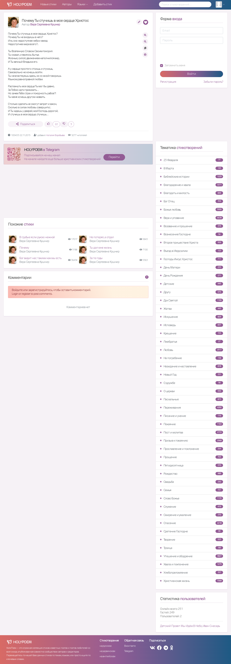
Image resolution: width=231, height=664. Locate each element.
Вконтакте (129, 645)
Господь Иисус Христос (191, 259)
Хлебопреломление (191, 572)
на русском (105, 645)
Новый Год (191, 374)
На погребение (191, 358)
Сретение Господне (191, 531)
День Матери (191, 267)
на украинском (107, 651)
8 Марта (191, 168)
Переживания (191, 407)
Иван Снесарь (211, 626)
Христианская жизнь (191, 581)
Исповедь (191, 325)
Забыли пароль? (213, 82)
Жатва (191, 309)
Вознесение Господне (191, 234)
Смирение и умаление (191, 515)
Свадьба (191, 482)
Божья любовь (191, 209)
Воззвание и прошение (191, 226)
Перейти (114, 157)
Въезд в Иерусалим (191, 251)
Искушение (191, 317)
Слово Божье (191, 498)
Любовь (191, 350)
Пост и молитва (191, 432)
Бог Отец (191, 201)
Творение (191, 540)
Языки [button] (81, 4)
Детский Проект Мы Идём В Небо (181, 626)
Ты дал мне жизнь (100, 247)
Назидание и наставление (191, 366)
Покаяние (191, 424)
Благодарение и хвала (191, 185)
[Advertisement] (78, 192)
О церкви (191, 391)
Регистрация (168, 82)
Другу (191, 292)
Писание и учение (191, 416)
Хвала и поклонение (191, 564)
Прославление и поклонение (191, 449)
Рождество (191, 474)
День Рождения (191, 275)
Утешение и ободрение (191, 556)
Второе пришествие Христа (191, 242)
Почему (24, 247)
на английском (107, 656)
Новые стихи (48, 4)
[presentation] (187, 54)
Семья (191, 490)
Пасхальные (191, 399)
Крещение (191, 333)
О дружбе (191, 383)
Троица (191, 548)
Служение (191, 507)
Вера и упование (191, 218)
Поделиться (25, 124)
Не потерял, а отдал (102, 237)
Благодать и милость (191, 193)
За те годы (96, 258)
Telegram (128, 651)
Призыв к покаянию (191, 440)
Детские (191, 284)
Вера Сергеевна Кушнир (45, 24)
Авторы (66, 4)
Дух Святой (191, 300)
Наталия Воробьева (55, 135)
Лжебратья (191, 342)
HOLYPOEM (33, 149)
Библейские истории (191, 177)
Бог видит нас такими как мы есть (40, 258)
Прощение (191, 457)
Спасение (191, 523)
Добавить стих (102, 4)
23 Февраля (191, 160)
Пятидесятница (191, 465)
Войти (191, 74)
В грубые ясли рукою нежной (37, 237)
